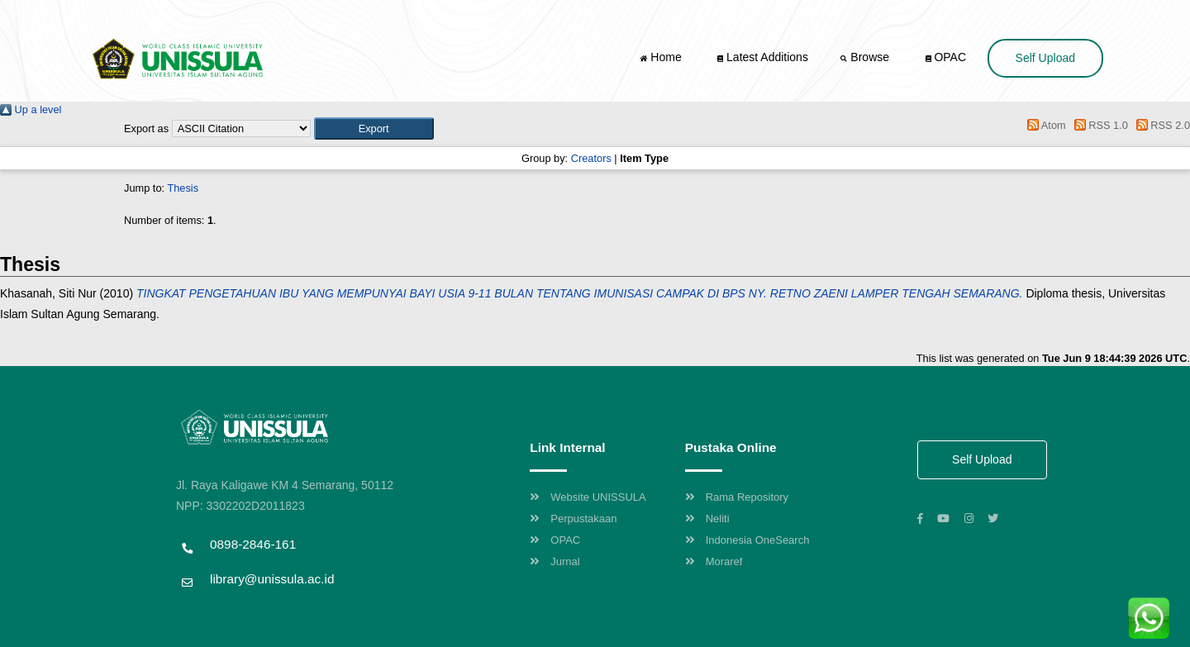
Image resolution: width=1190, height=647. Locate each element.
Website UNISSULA (587, 497)
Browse (866, 57)
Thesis (182, 188)
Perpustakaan (573, 518)
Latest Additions (762, 57)
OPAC (946, 57)
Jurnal (554, 561)
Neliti (707, 518)
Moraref (714, 561)
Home (662, 57)
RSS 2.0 (1160, 125)
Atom (1044, 125)
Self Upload (1045, 57)
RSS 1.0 (1098, 125)
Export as (146, 128)
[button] (374, 128)
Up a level (30, 109)
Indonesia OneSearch (747, 540)
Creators (591, 158)
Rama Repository (736, 497)
